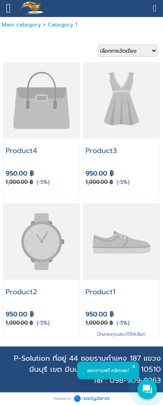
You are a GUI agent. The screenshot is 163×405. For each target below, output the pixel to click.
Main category (21, 25)
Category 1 (62, 25)
